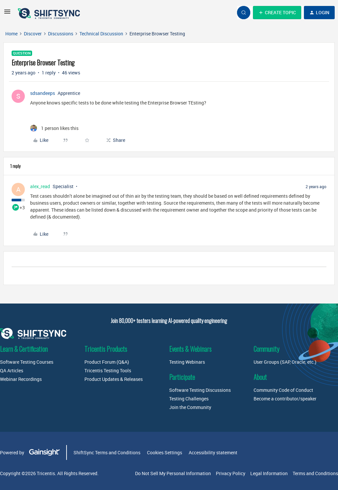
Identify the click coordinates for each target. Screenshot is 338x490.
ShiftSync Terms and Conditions (106, 452)
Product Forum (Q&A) (106, 362)
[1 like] (54, 128)
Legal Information (269, 473)
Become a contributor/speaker (285, 398)
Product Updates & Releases (113, 379)
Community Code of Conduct (283, 390)
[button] (7, 14)
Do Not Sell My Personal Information (173, 473)
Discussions (60, 33)
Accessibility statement (213, 452)
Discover (33, 33)
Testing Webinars (187, 362)
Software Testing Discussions (200, 390)
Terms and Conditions (315, 473)
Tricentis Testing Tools (107, 370)
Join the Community (190, 407)
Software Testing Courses (26, 362)
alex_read (40, 186)
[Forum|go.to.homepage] (50, 12)
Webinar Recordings (21, 379)
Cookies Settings (164, 452)
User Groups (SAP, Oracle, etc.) (285, 362)
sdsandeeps (42, 93)
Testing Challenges (189, 398)
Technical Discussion (101, 33)
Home (11, 33)
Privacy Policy (230, 473)
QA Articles (11, 370)
